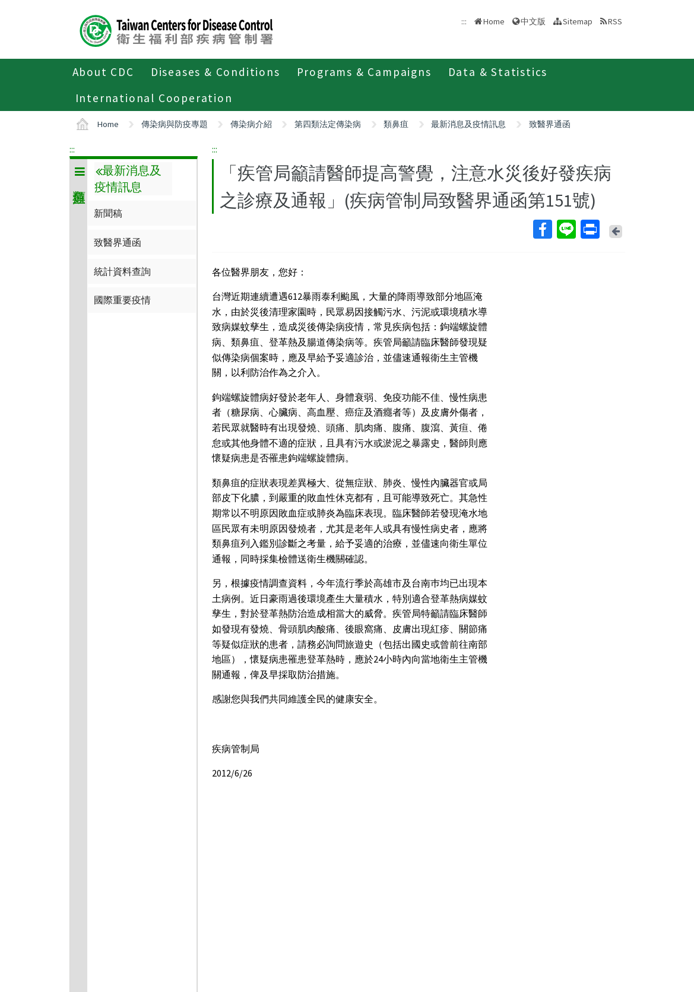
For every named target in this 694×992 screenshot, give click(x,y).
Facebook (542, 229)
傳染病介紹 (251, 124)
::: (72, 149)
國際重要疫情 (122, 300)
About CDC (103, 72)
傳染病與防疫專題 (174, 124)
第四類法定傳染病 (327, 124)
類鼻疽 (396, 124)
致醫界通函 (550, 124)
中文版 (533, 21)
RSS (615, 21)
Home (494, 21)
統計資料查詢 (122, 271)
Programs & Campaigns (364, 72)
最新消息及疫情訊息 (468, 124)
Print (589, 229)
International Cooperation (154, 98)
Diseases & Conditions (215, 72)
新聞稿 (108, 213)
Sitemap (577, 21)
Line (566, 229)
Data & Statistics (498, 72)
